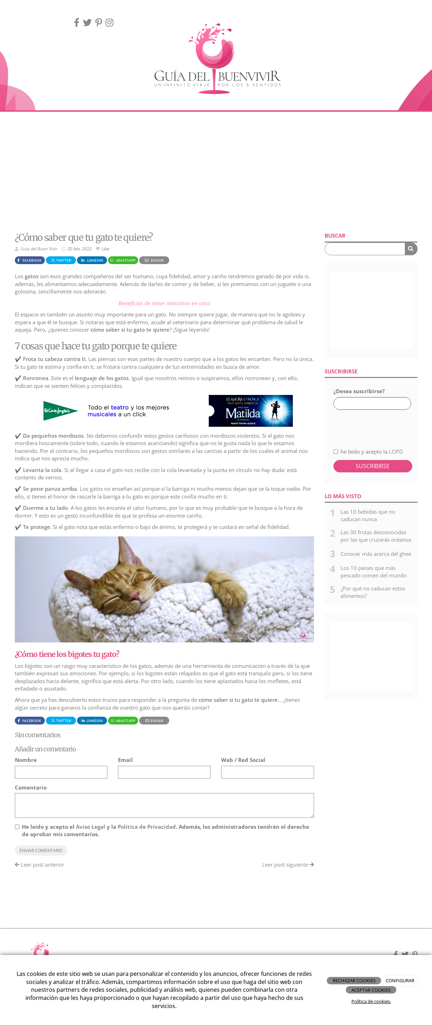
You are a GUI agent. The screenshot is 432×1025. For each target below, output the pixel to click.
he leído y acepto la (368, 451)
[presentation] (371, 425)
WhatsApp (122, 260)
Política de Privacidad (147, 826)
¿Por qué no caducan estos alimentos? (373, 592)
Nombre (26, 759)
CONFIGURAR (400, 980)
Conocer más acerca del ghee (376, 553)
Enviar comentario (41, 851)
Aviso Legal (90, 826)
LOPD (396, 451)
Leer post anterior (39, 864)
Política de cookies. (371, 1001)
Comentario (31, 787)
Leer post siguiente (288, 864)
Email (125, 759)
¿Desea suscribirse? (359, 391)
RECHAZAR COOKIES (354, 980)
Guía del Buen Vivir (39, 249)
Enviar (154, 260)
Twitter (61, 260)
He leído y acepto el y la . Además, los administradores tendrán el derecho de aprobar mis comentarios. (165, 830)
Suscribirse (373, 466)
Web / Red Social (243, 759)
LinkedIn (92, 260)
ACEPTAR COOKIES (371, 990)
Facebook (28, 260)
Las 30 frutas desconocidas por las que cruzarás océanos (376, 536)
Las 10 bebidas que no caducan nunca (368, 515)
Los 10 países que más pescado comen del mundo (374, 571)
